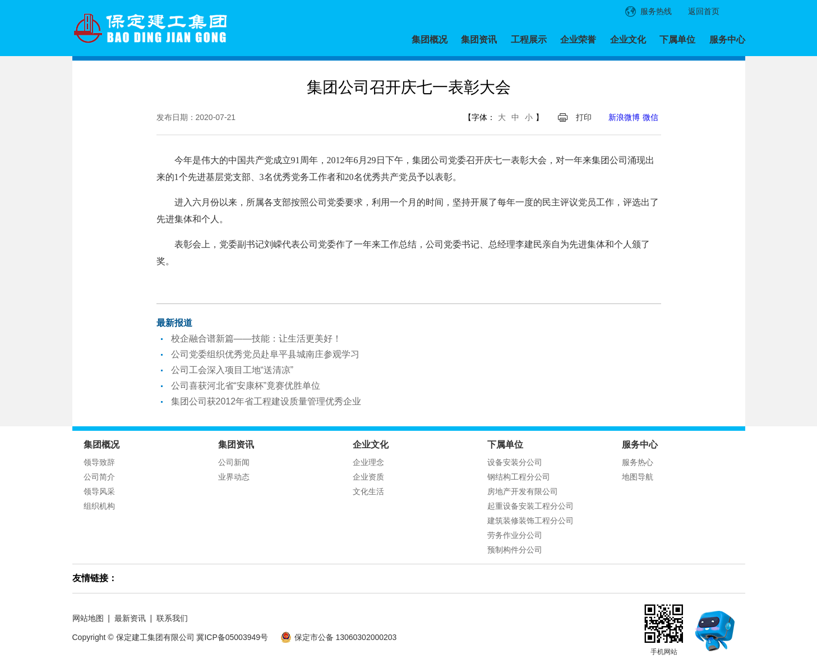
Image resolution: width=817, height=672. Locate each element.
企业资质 (368, 476)
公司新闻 (234, 462)
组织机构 (99, 505)
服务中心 (727, 39)
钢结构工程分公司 (518, 476)
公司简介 (99, 476)
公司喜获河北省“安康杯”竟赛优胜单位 (246, 385)
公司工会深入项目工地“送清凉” (232, 370)
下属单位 (677, 39)
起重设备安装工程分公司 (530, 505)
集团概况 (429, 39)
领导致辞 (99, 462)
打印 (584, 117)
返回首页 (703, 11)
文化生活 (368, 491)
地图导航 (637, 476)
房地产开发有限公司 (522, 491)
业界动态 (234, 476)
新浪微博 (624, 117)
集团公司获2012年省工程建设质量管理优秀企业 (266, 401)
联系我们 (172, 618)
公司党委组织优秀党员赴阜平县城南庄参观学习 (265, 354)
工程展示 (529, 39)
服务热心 (637, 462)
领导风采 (99, 491)
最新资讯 (130, 618)
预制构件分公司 (514, 549)
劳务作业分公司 (514, 535)
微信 (650, 117)
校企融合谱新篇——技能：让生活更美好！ (256, 338)
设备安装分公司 (514, 462)
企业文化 (628, 39)
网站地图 (88, 618)
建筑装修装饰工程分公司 (530, 520)
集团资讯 (479, 39)
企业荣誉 (578, 39)
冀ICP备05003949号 (232, 637)
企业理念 (368, 462)
